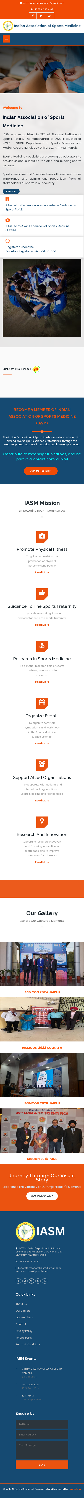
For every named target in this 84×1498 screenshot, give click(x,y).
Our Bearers (23, 1311)
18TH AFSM (28, 1395)
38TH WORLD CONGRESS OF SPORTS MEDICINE (42, 1371)
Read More (11, 191)
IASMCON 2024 (30, 1384)
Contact (21, 1324)
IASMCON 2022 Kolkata (42, 1047)
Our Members (24, 1317)
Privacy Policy (24, 1331)
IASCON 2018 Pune (42, 1159)
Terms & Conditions (28, 1344)
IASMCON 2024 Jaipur (42, 992)
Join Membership (40, 471)
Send (42, 1464)
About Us (21, 1304)
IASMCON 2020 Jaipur (42, 1103)
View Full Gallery (42, 1196)
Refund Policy (24, 1337)
